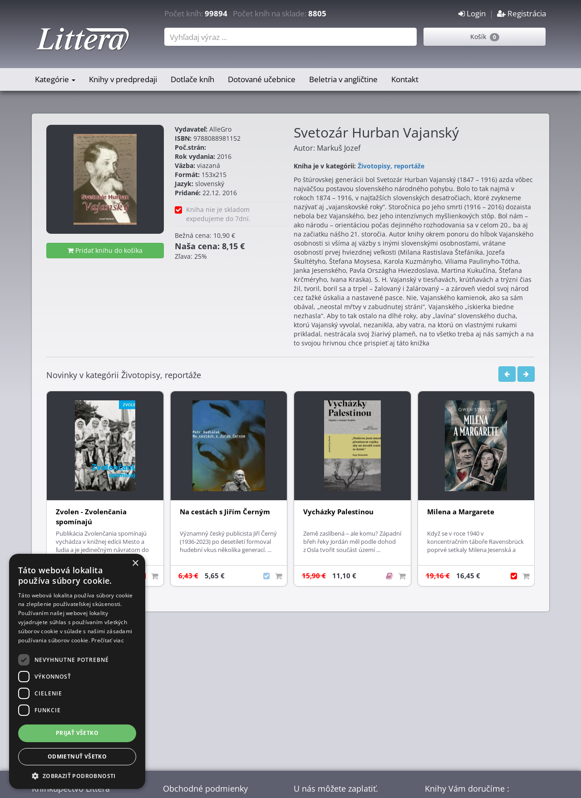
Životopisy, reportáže (391, 166)
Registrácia (521, 13)
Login (472, 13)
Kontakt (405, 79)
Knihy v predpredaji (123, 79)
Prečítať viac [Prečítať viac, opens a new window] (107, 640)
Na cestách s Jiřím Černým (225, 512)
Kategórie (55, 79)
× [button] (135, 563)
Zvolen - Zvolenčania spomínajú (91, 517)
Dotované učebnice (261, 79)
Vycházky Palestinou (338, 512)
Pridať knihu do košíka (105, 250)
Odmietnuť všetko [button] (77, 756)
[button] (77, 775)
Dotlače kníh (192, 79)
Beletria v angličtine (343, 79)
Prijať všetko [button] (77, 733)
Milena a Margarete (460, 512)
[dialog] (77, 671)
